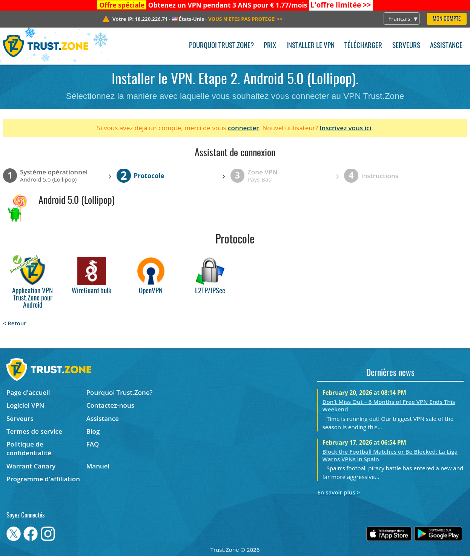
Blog (93, 431)
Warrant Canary (30, 466)
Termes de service (34, 431)
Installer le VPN (310, 45)
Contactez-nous (110, 405)
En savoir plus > (338, 492)
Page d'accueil (28, 392)
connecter (243, 127)
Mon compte (447, 19)
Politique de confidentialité (28, 448)
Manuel (98, 466)
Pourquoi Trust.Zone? (221, 45)
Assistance (446, 45)
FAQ (92, 444)
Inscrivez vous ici (345, 127)
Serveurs (406, 45)
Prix (270, 45)
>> (340, 5)
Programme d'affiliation (43, 478)
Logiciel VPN (25, 405)
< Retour (14, 323)
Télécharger (363, 45)
